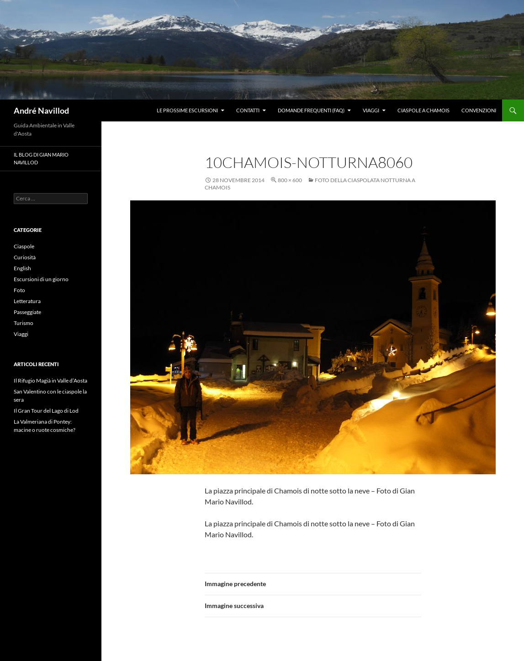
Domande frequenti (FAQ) (311, 110)
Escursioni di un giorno (41, 279)
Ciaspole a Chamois (423, 110)
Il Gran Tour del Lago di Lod (46, 410)
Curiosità (25, 257)
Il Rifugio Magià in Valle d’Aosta (50, 380)
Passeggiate (27, 312)
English (22, 268)
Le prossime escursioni (187, 110)
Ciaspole (24, 246)
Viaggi (371, 110)
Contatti (247, 110)
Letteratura (27, 301)
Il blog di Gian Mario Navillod (41, 158)
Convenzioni (478, 110)
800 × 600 (290, 180)
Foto (19, 290)
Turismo (23, 323)
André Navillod (41, 110)
